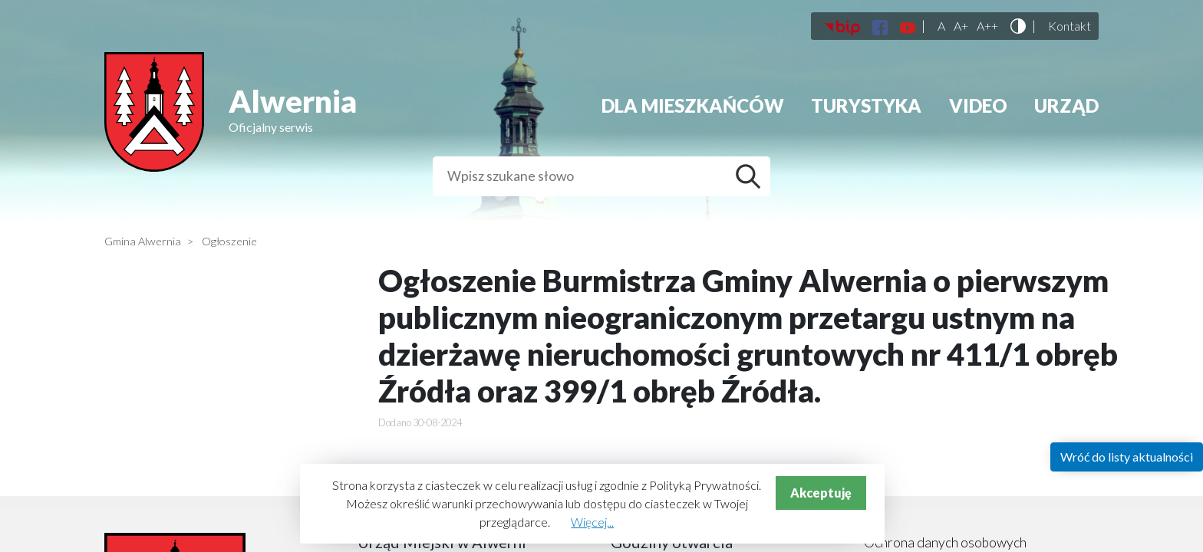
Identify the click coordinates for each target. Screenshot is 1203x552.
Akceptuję (821, 492)
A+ (961, 26)
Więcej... (592, 521)
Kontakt (1069, 26)
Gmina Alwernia (142, 241)
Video (978, 105)
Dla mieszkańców (693, 105)
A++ (987, 26)
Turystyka (866, 105)
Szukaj (751, 176)
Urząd (1066, 105)
